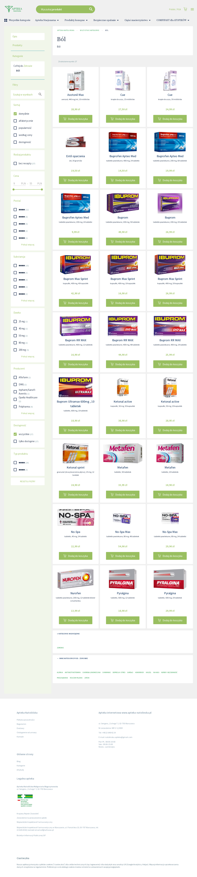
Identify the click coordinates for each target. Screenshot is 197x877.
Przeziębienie (62, 678)
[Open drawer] (192, 9)
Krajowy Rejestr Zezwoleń (28, 813)
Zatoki (86, 678)
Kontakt (20, 736)
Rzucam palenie (76, 678)
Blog (18, 761)
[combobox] (81, 9)
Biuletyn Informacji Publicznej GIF (31, 835)
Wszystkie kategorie (17, 20)
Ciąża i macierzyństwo (138, 20)
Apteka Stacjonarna (47, 20)
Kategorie (21, 765)
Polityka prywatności (26, 719)
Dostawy (20, 728)
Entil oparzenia (75, 156)
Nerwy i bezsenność (169, 672)
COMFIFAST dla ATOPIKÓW (173, 20)
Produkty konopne (77, 20)
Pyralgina (123, 593)
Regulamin (21, 724)
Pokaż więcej (28, 245)
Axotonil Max (75, 95)
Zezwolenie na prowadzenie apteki (32, 817)
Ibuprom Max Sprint (75, 279)
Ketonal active (123, 401)
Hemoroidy (139, 672)
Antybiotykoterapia (73, 672)
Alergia (60, 672)
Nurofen (75, 593)
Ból (107, 30)
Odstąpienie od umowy (27, 732)
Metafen (122, 467)
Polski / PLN (175, 9)
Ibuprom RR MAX (75, 340)
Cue (122, 95)
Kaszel (148, 672)
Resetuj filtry (28, 481)
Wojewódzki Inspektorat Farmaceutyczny (34, 822)
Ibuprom (122, 217)
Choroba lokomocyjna (91, 672)
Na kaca (156, 672)
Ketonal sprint (76, 467)
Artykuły (20, 769)
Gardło (130, 672)
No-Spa (75, 532)
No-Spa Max (122, 532)
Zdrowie (27, 65)
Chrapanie (106, 672)
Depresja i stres (119, 672)
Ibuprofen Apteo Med (122, 156)
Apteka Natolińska (65, 30)
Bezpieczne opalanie (106, 20)
